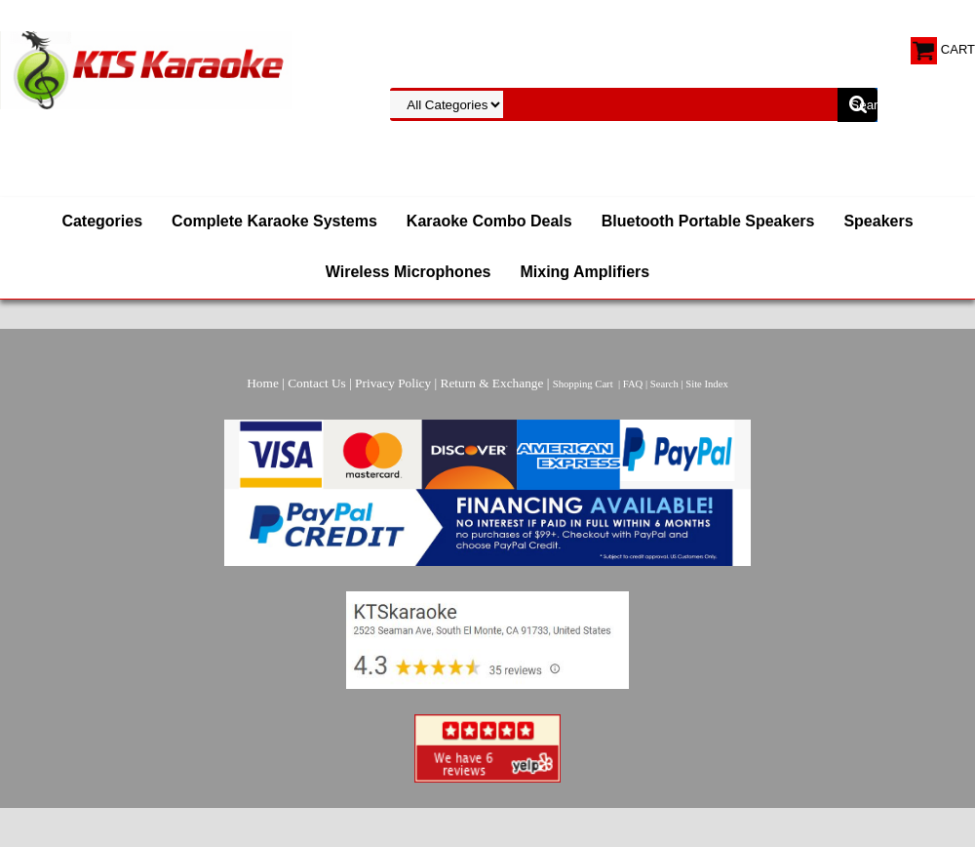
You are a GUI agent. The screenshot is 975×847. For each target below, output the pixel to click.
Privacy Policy (393, 383)
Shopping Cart (583, 384)
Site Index (706, 384)
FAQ (633, 384)
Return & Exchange (492, 383)
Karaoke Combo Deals (489, 221)
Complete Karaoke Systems (274, 221)
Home (263, 383)
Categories (101, 221)
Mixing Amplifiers (584, 271)
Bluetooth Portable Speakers (708, 221)
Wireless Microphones (408, 271)
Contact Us (317, 383)
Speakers (878, 221)
